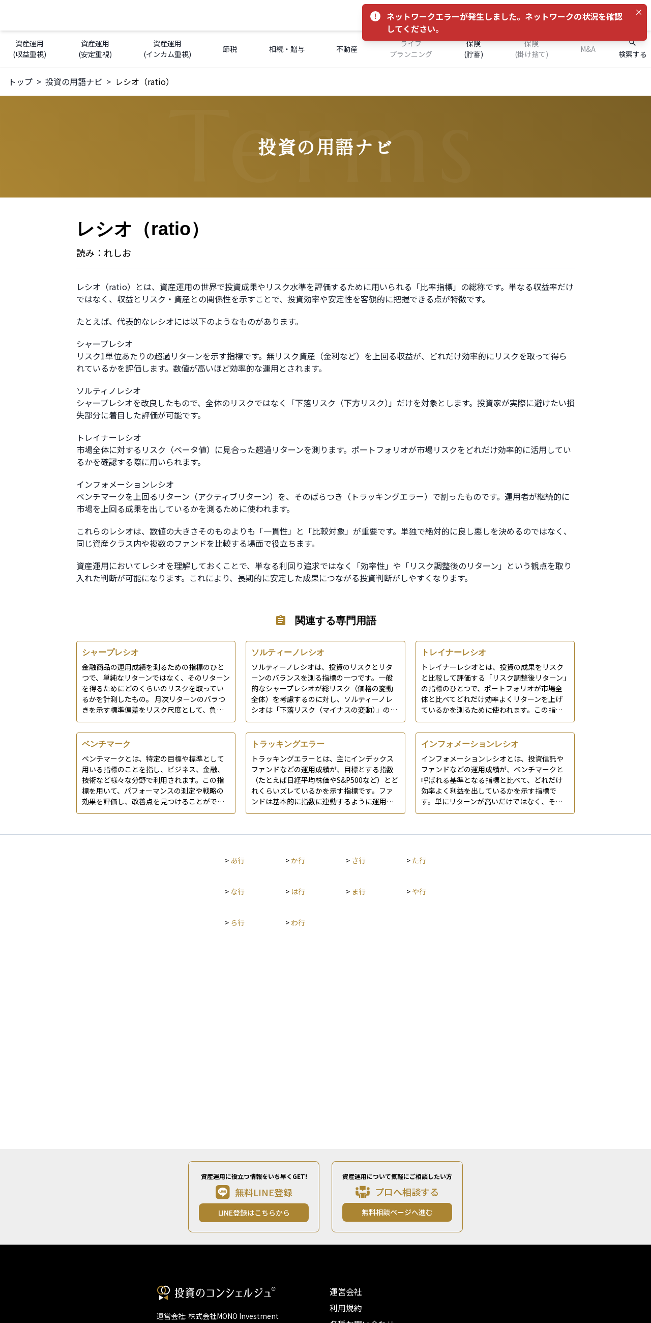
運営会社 (346, 1291)
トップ (20, 81)
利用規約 (346, 1308)
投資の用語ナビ (73, 81)
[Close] (639, 12)
